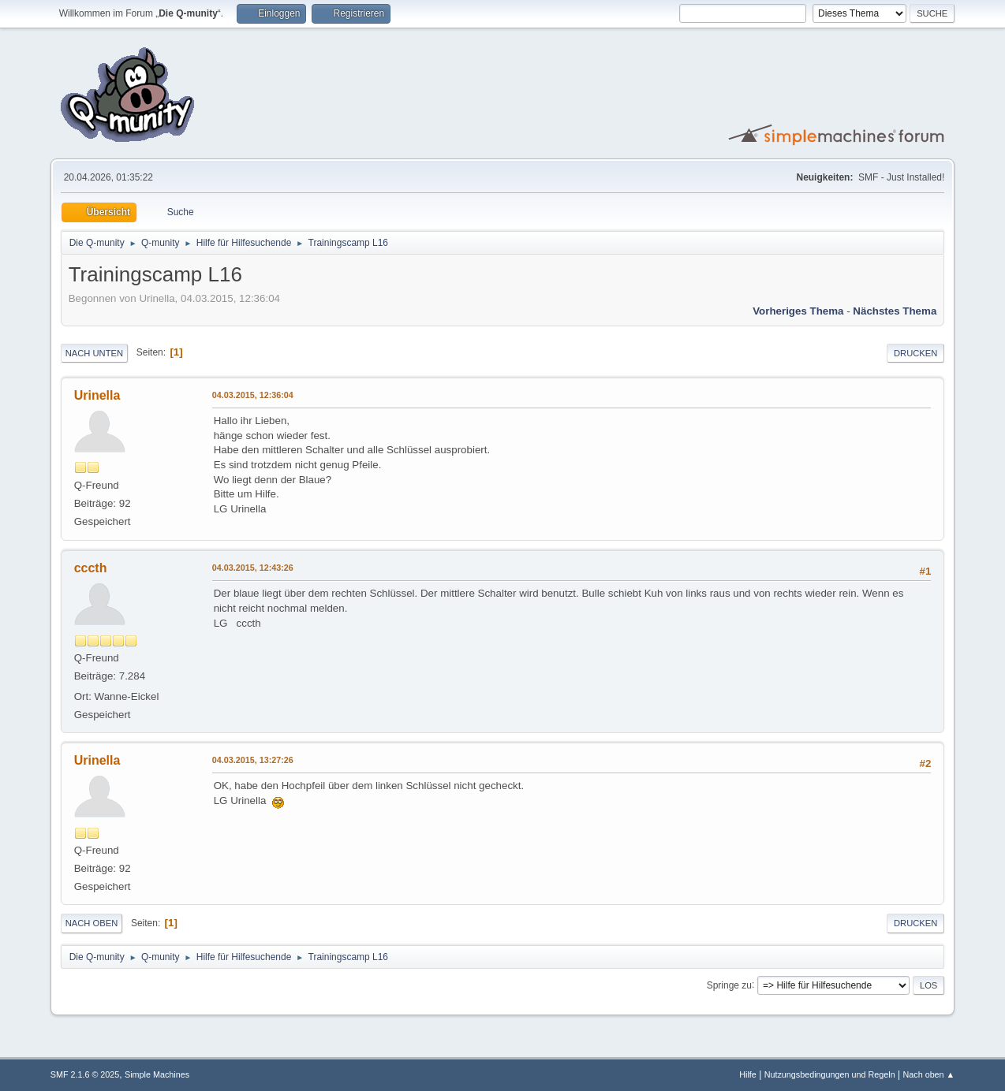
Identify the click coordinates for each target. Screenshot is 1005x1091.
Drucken (915, 353)
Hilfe (748, 1074)
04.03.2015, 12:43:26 (252, 567)
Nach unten (94, 353)
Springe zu (729, 984)
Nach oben (91, 923)
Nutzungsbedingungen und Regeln (829, 1074)
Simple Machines (157, 1074)
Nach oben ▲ (928, 1074)
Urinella (97, 395)
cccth (90, 568)
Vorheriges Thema (798, 311)
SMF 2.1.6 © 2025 (85, 1074)
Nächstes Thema (894, 311)
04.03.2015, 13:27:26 (252, 760)
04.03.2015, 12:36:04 (252, 395)
